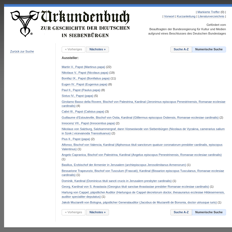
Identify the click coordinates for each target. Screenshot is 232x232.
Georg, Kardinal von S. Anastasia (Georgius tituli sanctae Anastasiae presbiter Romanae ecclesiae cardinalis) (135, 186)
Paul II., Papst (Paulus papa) (81, 90)
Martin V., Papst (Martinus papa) (83, 67)
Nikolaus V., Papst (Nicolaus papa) (85, 72)
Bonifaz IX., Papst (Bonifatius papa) (86, 78)
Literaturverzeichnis (211, 16)
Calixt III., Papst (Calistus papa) (83, 111)
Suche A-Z (181, 49)
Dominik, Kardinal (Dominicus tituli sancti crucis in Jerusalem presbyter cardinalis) (117, 180)
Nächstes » (98, 49)
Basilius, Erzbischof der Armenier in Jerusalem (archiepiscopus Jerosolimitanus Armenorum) (124, 164)
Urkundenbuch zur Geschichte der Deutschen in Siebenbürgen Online (70, 23)
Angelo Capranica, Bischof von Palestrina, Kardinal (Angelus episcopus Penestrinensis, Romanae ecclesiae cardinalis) (142, 154)
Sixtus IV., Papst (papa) (77, 95)
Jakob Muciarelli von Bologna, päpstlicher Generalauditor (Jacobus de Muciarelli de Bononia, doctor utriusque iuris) (139, 202)
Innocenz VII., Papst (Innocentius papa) (88, 123)
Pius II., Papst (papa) (76, 139)
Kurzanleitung (186, 16)
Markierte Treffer (208, 12)
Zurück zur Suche (22, 51)
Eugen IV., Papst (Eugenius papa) (84, 84)
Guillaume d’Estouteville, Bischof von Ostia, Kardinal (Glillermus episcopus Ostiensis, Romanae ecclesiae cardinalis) (140, 117)
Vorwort (169, 16)
